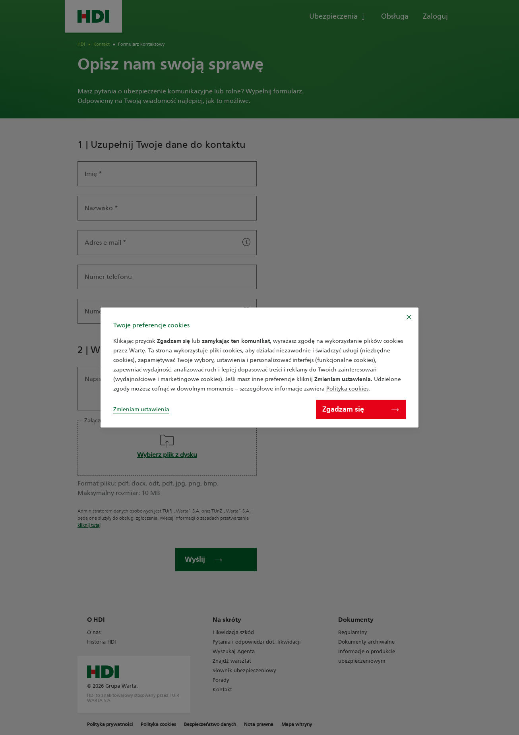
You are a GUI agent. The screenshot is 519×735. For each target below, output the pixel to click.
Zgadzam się (360, 409)
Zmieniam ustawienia (141, 409)
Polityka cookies (347, 388)
